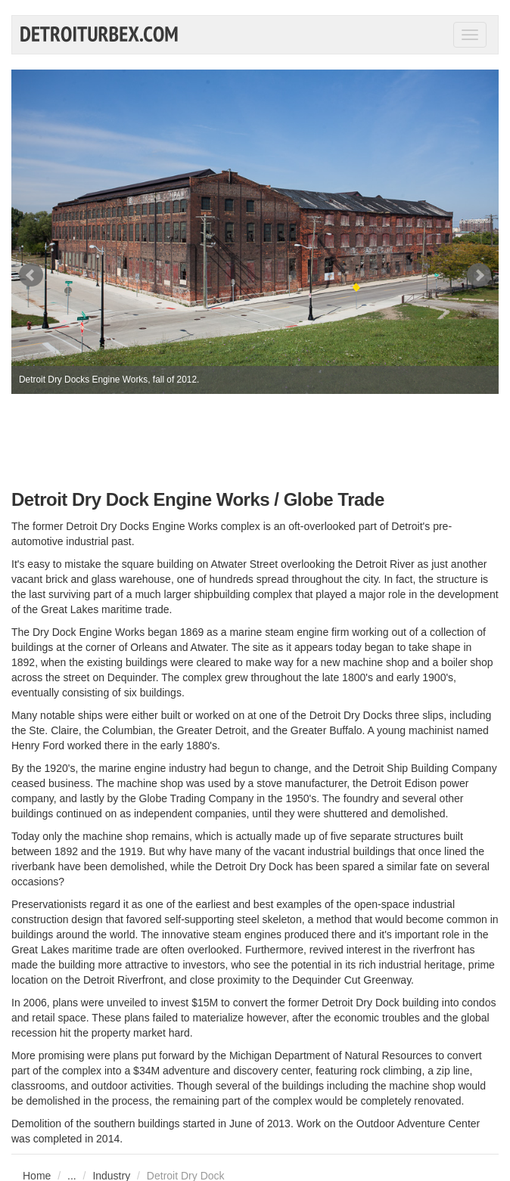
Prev (31, 275)
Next (479, 275)
